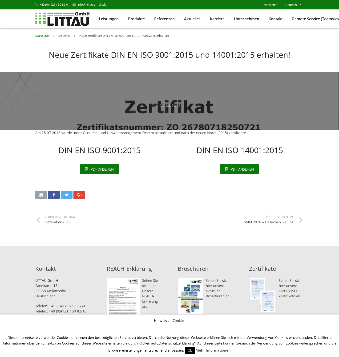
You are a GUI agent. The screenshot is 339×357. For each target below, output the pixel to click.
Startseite (42, 35)
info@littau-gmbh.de (91, 4)
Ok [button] (190, 350)
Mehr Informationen (213, 350)
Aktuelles (64, 35)
